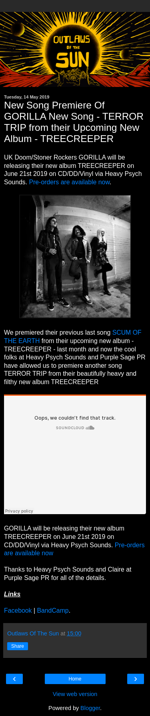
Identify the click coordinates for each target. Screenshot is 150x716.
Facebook (18, 610)
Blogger (90, 708)
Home (74, 679)
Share (17, 646)
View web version (75, 694)
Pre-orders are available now (69, 182)
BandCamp (52, 610)
